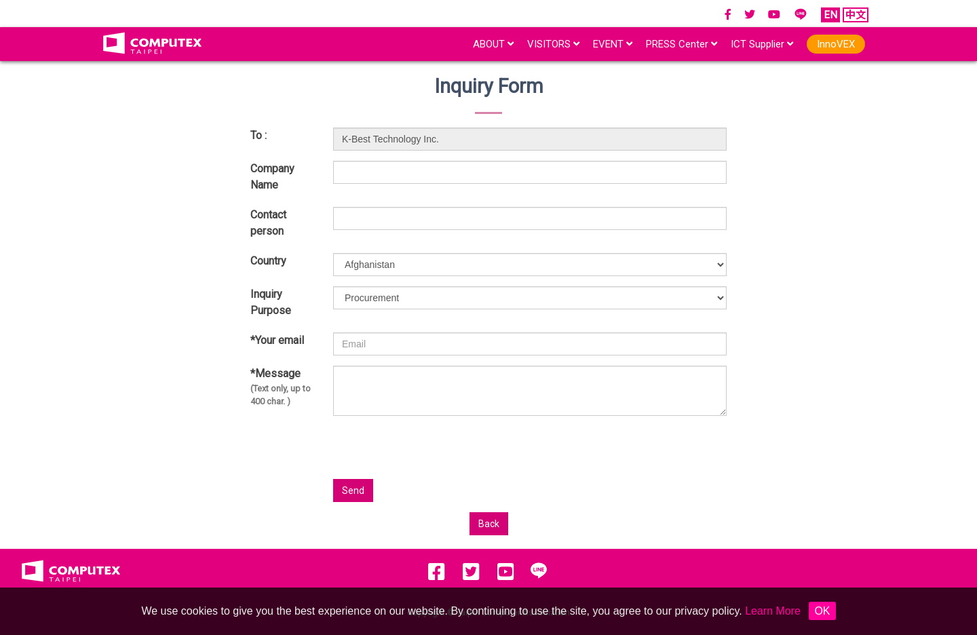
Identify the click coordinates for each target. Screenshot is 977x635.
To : (258, 135)
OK (822, 611)
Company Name (272, 176)
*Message (281, 387)
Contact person (268, 222)
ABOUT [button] (493, 44)
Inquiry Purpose (270, 302)
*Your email (277, 340)
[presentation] (594, 452)
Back (488, 523)
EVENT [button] (612, 44)
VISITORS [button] (553, 44)
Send (353, 490)
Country (268, 260)
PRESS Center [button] (681, 44)
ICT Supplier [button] (762, 44)
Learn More (773, 611)
